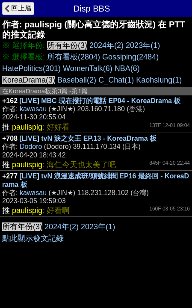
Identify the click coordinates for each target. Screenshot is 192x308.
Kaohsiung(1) (159, 80)
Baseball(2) (76, 80)
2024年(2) (106, 45)
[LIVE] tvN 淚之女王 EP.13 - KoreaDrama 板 (88, 138)
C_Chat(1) (116, 80)
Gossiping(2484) (130, 57)
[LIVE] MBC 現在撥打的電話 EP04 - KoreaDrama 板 (100, 100)
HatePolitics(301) (31, 68)
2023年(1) (143, 45)
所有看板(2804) (73, 57)
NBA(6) (127, 68)
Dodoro (31, 146)
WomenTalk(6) (87, 68)
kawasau (33, 109)
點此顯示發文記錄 (33, 238)
